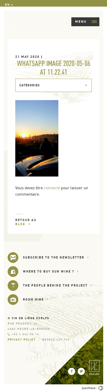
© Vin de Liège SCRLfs (28, 318)
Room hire (35, 299)
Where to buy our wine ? (51, 271)
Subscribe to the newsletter (56, 257)
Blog (22, 224)
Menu (86, 21)
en (7, 4)
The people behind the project (57, 285)
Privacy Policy (22, 339)
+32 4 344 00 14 (23, 334)
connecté (52, 187)
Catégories (29, 85)
